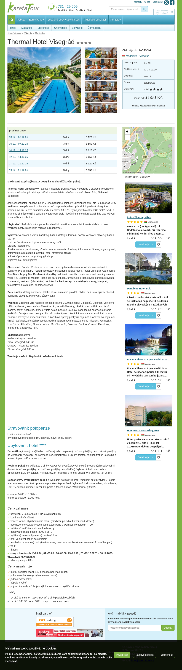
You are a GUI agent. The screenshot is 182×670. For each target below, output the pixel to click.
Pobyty (21, 19)
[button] (148, 146)
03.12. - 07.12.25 (18, 137)
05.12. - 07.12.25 (18, 143)
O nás (147, 2)
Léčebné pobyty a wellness (64, 19)
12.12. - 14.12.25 (18, 157)
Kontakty (115, 19)
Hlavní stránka (11, 19)
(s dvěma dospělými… (147, 443)
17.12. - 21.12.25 (18, 163)
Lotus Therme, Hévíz (139, 217)
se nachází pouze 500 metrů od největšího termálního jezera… (147, 372)
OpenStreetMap (129, 172)
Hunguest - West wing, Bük (143, 430)
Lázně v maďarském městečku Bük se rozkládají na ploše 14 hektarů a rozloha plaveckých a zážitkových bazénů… (147, 301)
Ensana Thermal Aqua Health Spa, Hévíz (148, 359)
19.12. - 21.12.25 (18, 170)
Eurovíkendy (36, 19)
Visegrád (144, 56)
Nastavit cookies (144, 654)
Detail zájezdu (145, 244)
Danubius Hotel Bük (139, 288)
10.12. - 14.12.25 (18, 150)
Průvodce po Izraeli (95, 19)
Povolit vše (122, 654)
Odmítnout (167, 654)
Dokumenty (157, 2)
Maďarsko (129, 56)
